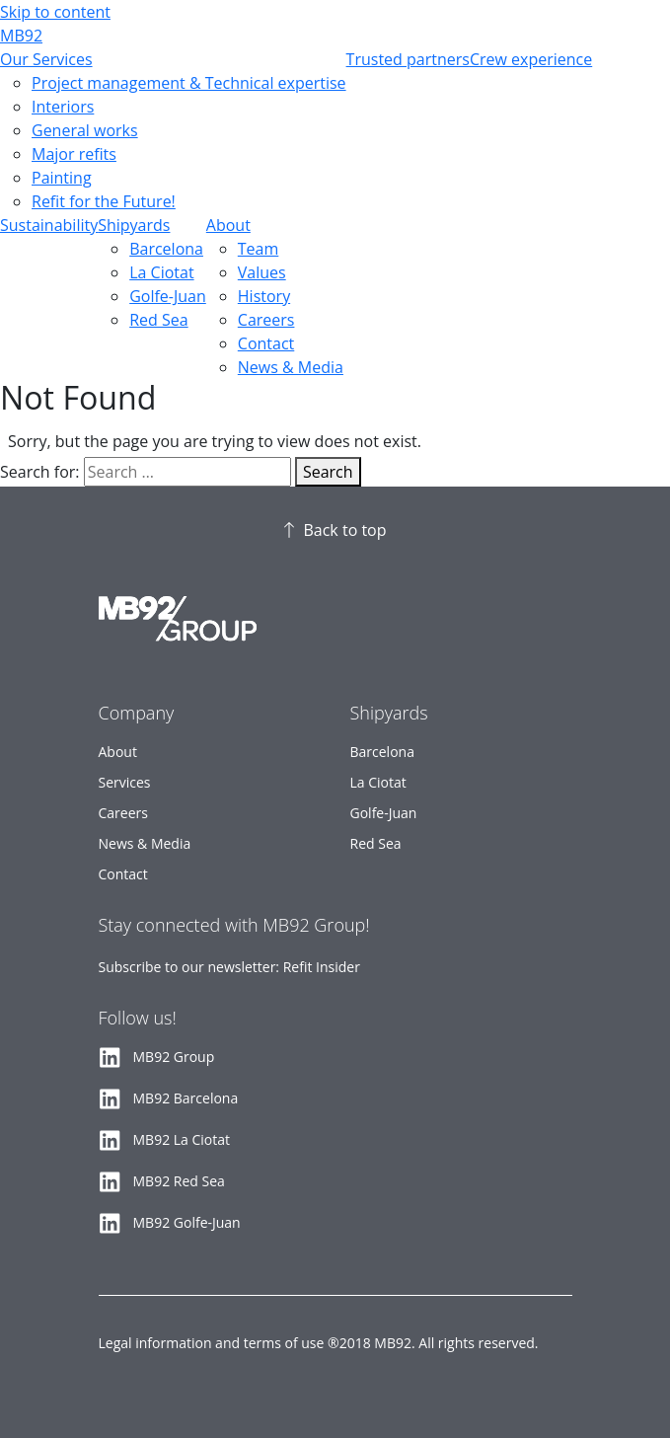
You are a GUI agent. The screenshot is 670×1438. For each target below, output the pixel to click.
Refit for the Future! (104, 201)
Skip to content (55, 12)
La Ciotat (161, 272)
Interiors (63, 106)
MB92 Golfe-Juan (187, 1222)
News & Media (290, 367)
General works (85, 130)
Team (258, 249)
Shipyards (134, 225)
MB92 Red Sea (179, 1181)
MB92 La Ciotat (182, 1139)
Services (125, 782)
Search (328, 472)
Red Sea (158, 320)
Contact (266, 343)
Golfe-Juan (167, 296)
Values (262, 272)
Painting (62, 178)
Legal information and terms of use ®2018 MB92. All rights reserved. (319, 1342)
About (228, 225)
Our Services (46, 59)
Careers (266, 320)
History (264, 296)
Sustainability (49, 225)
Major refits (74, 154)
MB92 (21, 35)
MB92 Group (174, 1056)
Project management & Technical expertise (189, 83)
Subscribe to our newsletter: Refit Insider (229, 966)
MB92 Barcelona (186, 1098)
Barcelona (166, 249)
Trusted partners (408, 59)
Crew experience (531, 59)
